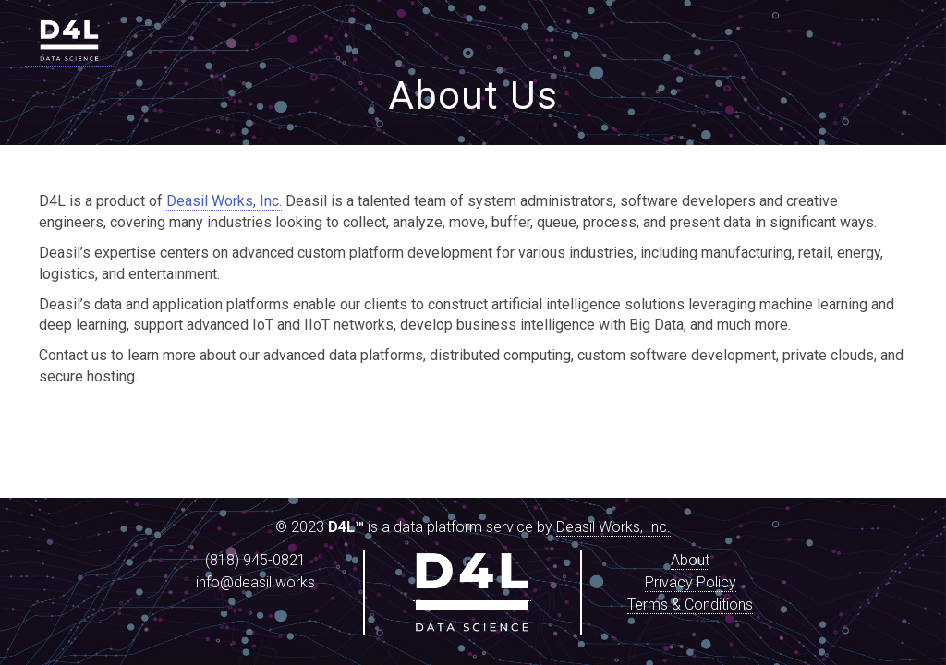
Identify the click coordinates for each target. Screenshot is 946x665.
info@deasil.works (255, 582)
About (690, 560)
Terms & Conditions (690, 604)
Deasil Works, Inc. (224, 201)
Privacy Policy (690, 582)
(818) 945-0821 (255, 560)
